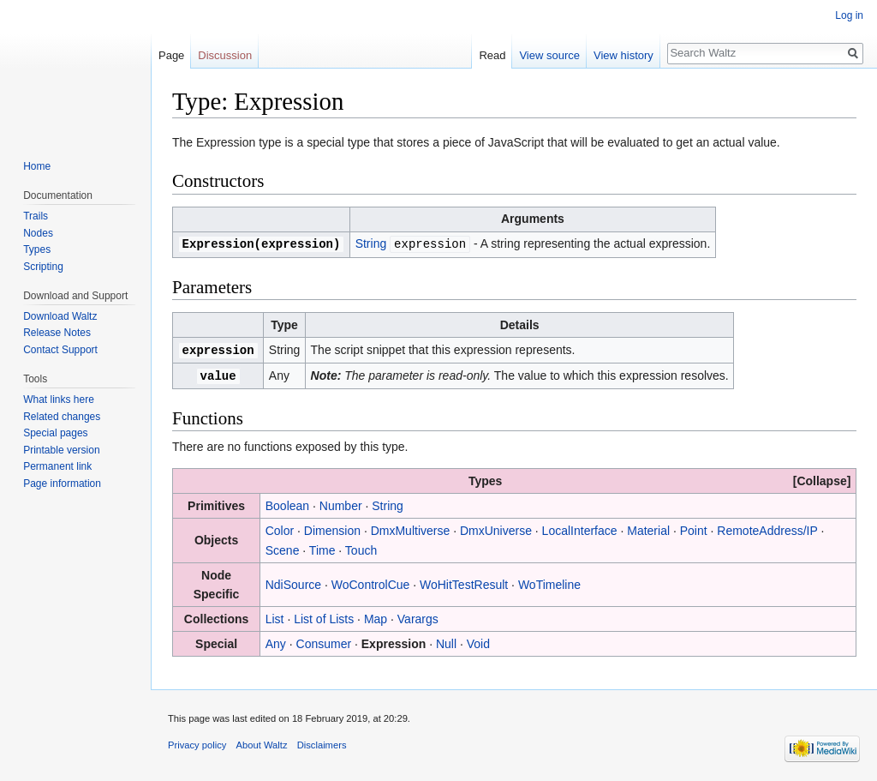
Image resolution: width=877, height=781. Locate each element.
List (274, 616)
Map (375, 616)
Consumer (324, 641)
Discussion (225, 55)
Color (279, 528)
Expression (393, 641)
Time (322, 548)
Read (492, 55)
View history (623, 55)
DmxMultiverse (410, 528)
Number (340, 503)
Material (648, 528)
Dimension (332, 528)
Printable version (61, 450)
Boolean (287, 503)
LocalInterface (579, 528)
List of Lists (324, 616)
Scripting (43, 267)
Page (171, 55)
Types (37, 249)
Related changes (61, 417)
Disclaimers (322, 742)
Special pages (55, 433)
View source (549, 55)
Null (446, 641)
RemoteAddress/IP (767, 528)
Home (37, 166)
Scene (282, 548)
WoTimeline (549, 582)
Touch (361, 548)
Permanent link (57, 466)
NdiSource (293, 582)
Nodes (38, 233)
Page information (62, 484)
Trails (35, 216)
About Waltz (262, 742)
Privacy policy (197, 742)
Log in (849, 15)
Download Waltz (60, 316)
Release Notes (57, 333)
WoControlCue (370, 582)
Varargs (417, 616)
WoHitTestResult (464, 582)
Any (275, 641)
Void (478, 641)
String (371, 243)
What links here (58, 400)
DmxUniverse (496, 528)
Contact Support (60, 350)
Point (693, 528)
